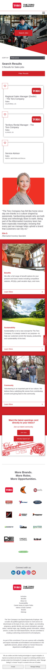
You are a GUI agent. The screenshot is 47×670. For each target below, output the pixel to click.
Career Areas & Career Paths (23, 605)
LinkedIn (13, 572)
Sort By (5, 58)
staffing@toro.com (28, 647)
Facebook (18, 572)
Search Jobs (23, 33)
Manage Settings (35, 667)
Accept (13, 667)
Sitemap (23, 612)
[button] (5, 86)
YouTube (34, 572)
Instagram (28, 572)
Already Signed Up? (23, 439)
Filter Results (23, 73)
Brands (23, 610)
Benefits (7, 273)
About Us (23, 601)
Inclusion (23, 596)
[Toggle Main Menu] (43, 12)
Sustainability (9, 327)
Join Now (23, 432)
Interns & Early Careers (23, 607)
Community (8, 385)
